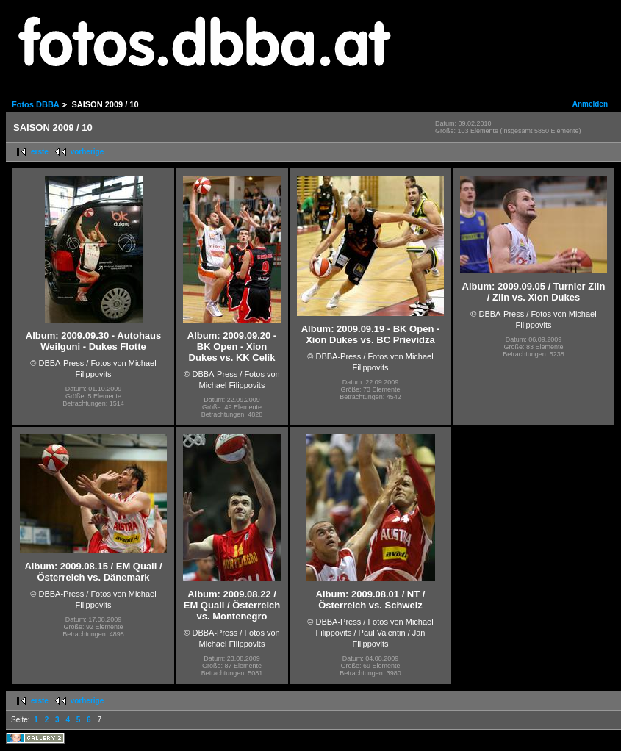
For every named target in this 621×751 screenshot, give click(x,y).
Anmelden (590, 104)
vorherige (87, 152)
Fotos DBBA (35, 104)
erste (40, 152)
